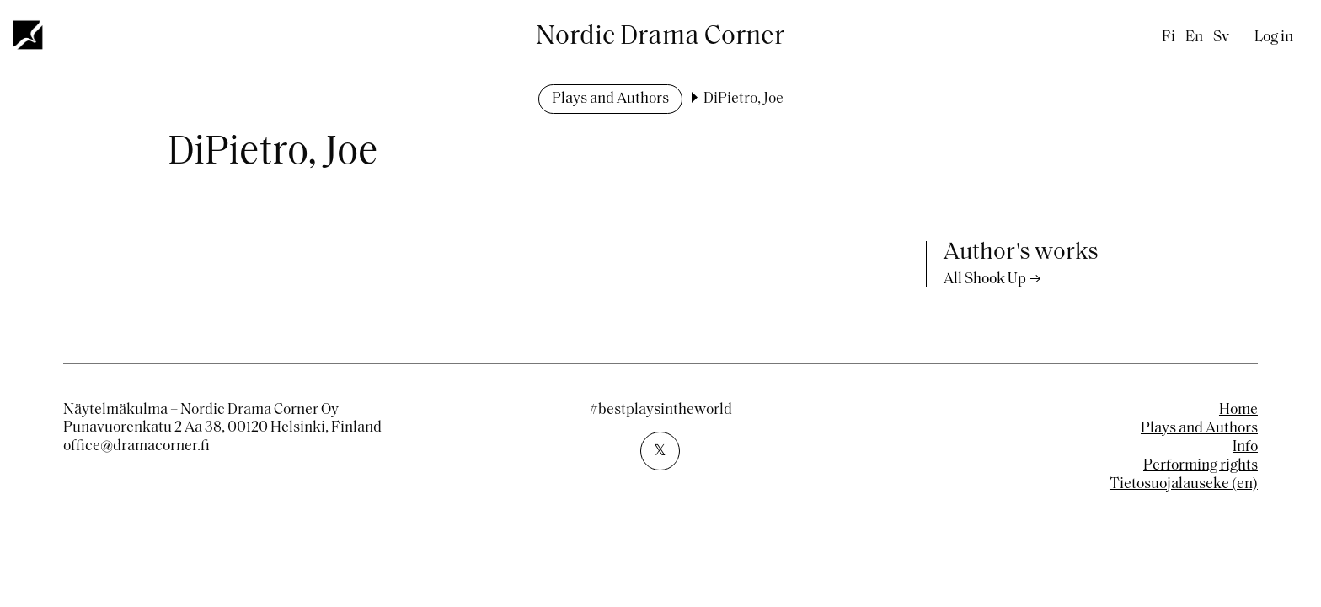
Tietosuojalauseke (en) (1184, 484)
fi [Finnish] (1168, 38)
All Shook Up (985, 279)
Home (1238, 410)
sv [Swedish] (1221, 38)
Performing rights (1200, 466)
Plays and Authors (610, 99)
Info (1245, 447)
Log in (1273, 38)
